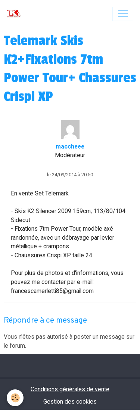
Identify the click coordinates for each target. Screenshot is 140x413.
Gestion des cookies (70, 401)
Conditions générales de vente (70, 389)
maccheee (70, 146)
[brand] (15, 14)
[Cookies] (15, 397)
